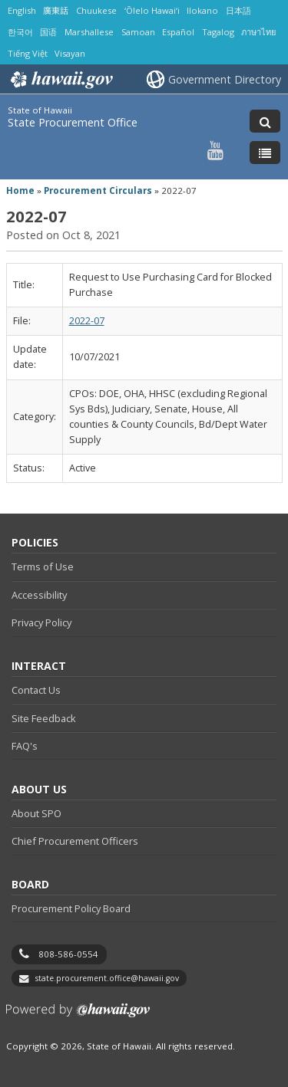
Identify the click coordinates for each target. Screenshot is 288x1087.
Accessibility (39, 595)
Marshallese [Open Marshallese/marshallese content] (89, 32)
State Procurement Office (72, 122)
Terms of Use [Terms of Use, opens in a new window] (43, 566)
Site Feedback (44, 718)
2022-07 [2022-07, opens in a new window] (86, 320)
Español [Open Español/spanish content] (178, 32)
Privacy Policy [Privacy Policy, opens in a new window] (41, 622)
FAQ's (25, 746)
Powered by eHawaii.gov (78, 1016)
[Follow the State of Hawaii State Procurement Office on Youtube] (215, 150)
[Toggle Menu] (265, 152)
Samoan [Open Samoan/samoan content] (138, 32)
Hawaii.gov (60, 79)
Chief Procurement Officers (75, 841)
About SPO (36, 813)
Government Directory (224, 79)
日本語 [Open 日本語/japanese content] (238, 10)
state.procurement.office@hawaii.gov (107, 978)
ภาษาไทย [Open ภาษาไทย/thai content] (258, 32)
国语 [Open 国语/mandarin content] (48, 32)
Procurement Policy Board (71, 908)
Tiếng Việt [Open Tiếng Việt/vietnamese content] (28, 53)
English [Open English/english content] (22, 10)
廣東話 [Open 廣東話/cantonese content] (55, 10)
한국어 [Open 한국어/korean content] (20, 32)
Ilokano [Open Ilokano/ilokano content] (202, 10)
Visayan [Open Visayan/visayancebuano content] (70, 53)
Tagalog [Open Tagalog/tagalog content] (218, 32)
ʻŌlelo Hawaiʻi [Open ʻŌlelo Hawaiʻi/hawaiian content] (152, 10)
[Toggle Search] (265, 121)
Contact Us (36, 690)
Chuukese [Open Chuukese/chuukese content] (96, 10)
